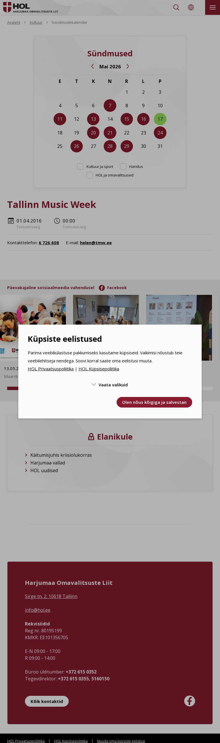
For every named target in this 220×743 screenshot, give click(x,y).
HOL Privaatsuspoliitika (51, 369)
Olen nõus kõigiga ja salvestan (154, 402)
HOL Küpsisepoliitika (98, 369)
